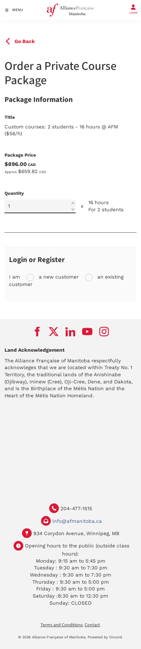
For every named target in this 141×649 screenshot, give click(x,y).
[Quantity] (40, 206)
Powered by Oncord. (105, 637)
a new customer (58, 277)
